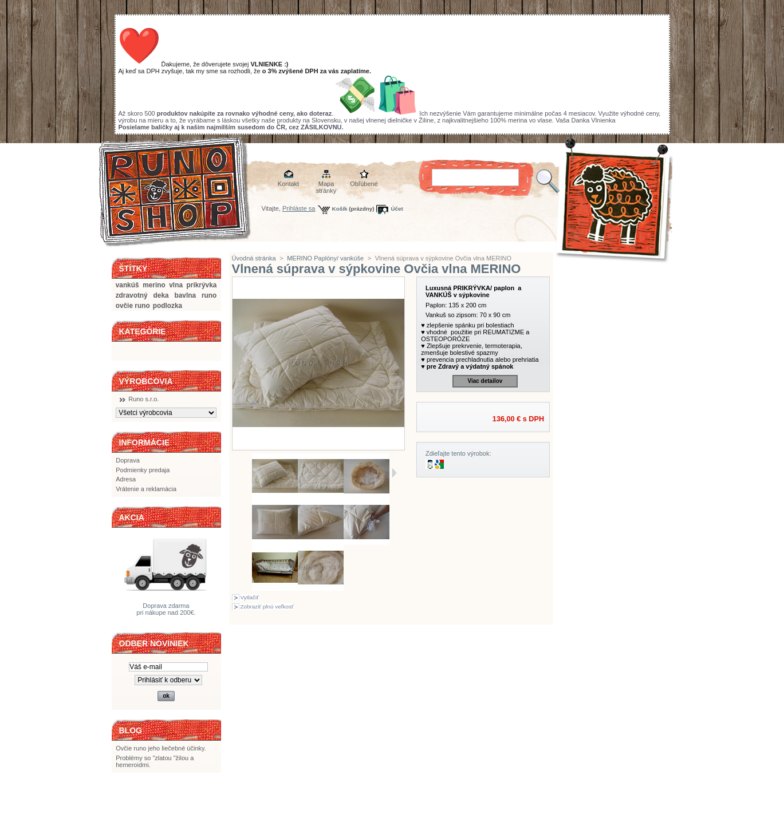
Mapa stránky (326, 184)
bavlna (185, 295)
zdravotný (132, 295)
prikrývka (202, 285)
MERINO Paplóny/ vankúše (325, 258)
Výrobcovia (146, 381)
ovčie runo (133, 306)
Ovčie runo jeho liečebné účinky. (161, 748)
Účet (397, 209)
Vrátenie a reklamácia (146, 488)
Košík (340, 209)
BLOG (130, 730)
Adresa (126, 479)
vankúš (127, 285)
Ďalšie (394, 473)
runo (209, 295)
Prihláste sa (298, 208)
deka (161, 295)
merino (154, 285)
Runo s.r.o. (143, 399)
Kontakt (288, 183)
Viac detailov (484, 381)
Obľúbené (363, 183)
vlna (176, 285)
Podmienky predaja (143, 470)
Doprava (128, 460)
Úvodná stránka (254, 258)
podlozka (167, 306)
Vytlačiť (250, 597)
